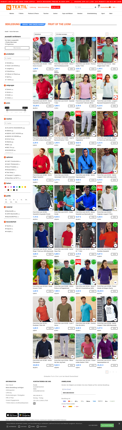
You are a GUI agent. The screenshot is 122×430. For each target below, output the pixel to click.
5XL (16, 198)
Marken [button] (9, 115)
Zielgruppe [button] (10, 82)
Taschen (45, 13)
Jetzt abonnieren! (68, 389)
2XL (26, 196)
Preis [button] (8, 99)
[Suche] (84, 7)
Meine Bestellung (43, 7)
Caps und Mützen (67, 13)
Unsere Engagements (12, 397)
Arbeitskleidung (92, 13)
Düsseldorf (57, 416)
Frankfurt (31, 416)
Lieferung (33, 7)
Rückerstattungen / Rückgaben (15, 392)
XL (21, 196)
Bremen (63, 416)
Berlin (7, 416)
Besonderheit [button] (11, 218)
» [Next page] (116, 30)
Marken (12, 13)
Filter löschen (17, 44)
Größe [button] (8, 192)
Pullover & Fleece (33, 13)
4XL (11, 198)
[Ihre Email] (72, 386)
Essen (37, 416)
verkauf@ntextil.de (39, 387)
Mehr (110, 13)
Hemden (79, 13)
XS (6, 196)
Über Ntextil (9, 381)
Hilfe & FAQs (10, 394)
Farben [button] (8, 180)
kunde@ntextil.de (38, 383)
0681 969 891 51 (38, 392)
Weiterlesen (79, 423)
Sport (103, 13)
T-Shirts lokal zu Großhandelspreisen (17, 399)
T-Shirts (21, 13)
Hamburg (13, 416)
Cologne (25, 416)
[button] (96, 7)
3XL (6, 198)
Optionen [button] (9, 154)
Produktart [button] (10, 50)
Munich (19, 416)
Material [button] (9, 203)
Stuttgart (50, 416)
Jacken (55, 13)
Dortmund (43, 416)
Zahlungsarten (10, 386)
